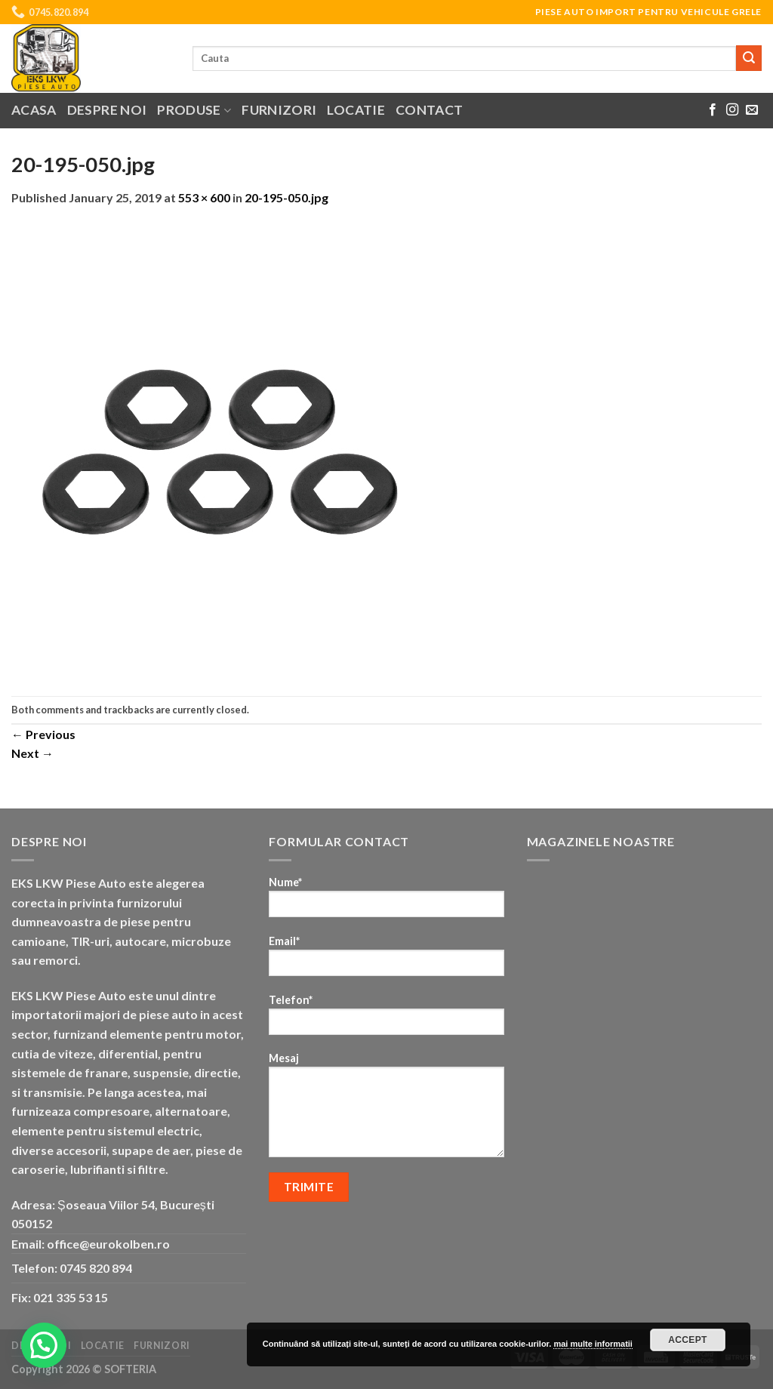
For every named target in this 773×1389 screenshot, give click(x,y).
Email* (386, 961)
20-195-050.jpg (286, 197)
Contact (429, 110)
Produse (194, 110)
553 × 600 (204, 197)
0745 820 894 (96, 1268)
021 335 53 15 (70, 1297)
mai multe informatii (593, 1343)
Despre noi (107, 110)
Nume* (386, 902)
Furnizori (279, 110)
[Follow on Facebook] (713, 110)
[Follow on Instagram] (732, 110)
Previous (43, 734)
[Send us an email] (752, 110)
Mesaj (386, 1110)
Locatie (355, 110)
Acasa (34, 110)
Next (32, 753)
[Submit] (749, 58)
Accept (687, 1340)
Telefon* (386, 1019)
